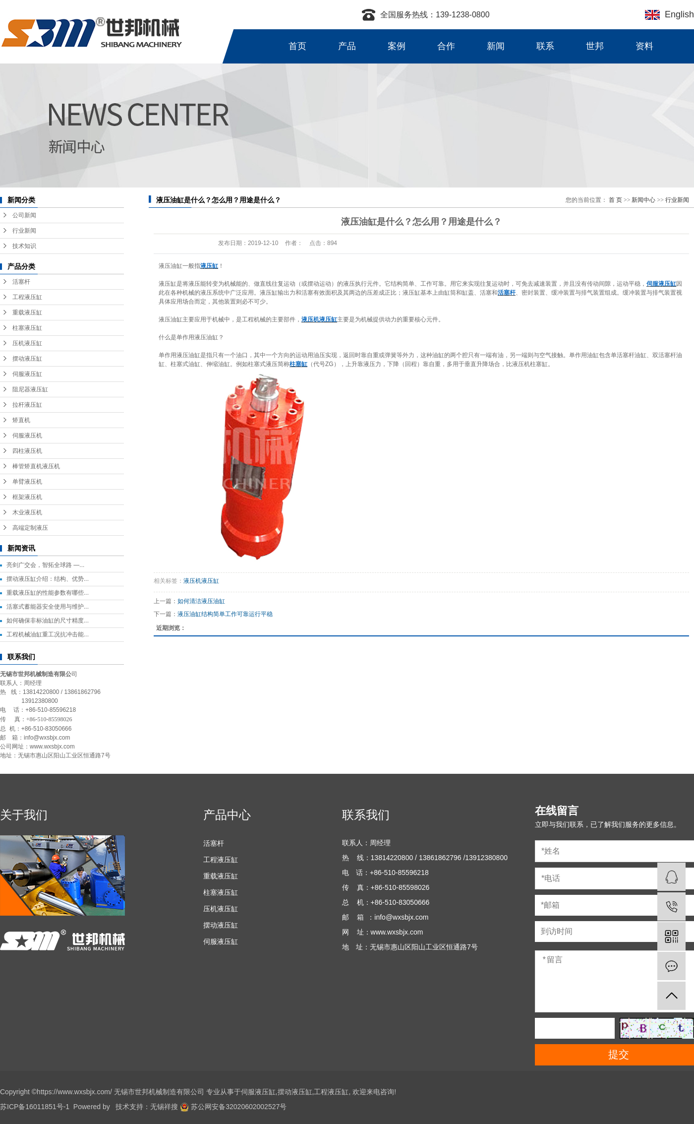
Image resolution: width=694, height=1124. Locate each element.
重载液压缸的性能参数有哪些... (47, 592)
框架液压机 (27, 497)
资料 (644, 46)
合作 (446, 46)
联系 (545, 46)
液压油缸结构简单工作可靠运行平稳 (225, 614)
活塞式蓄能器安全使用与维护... (47, 606)
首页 (297, 46)
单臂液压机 (27, 481)
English (677, 14)
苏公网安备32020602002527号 (233, 1107)
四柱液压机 (27, 450)
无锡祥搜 (164, 1107)
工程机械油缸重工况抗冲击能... (47, 634)
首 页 (615, 199)
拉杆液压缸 (27, 404)
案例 (396, 46)
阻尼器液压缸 (30, 389)
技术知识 (24, 246)
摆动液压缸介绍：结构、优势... (47, 578)
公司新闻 (24, 215)
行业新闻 (24, 230)
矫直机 (21, 420)
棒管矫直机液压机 (36, 466)
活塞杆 (21, 281)
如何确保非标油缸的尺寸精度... (47, 620)
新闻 (496, 46)
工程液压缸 (27, 297)
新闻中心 (643, 199)
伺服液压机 (27, 435)
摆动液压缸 (27, 358)
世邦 (595, 46)
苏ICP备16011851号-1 (34, 1107)
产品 (347, 46)
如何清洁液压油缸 (201, 601)
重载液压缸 (27, 312)
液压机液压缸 (201, 580)
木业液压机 (27, 512)
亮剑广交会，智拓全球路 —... (45, 565)
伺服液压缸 (27, 374)
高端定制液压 (30, 527)
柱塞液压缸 (27, 327)
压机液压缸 (27, 343)
